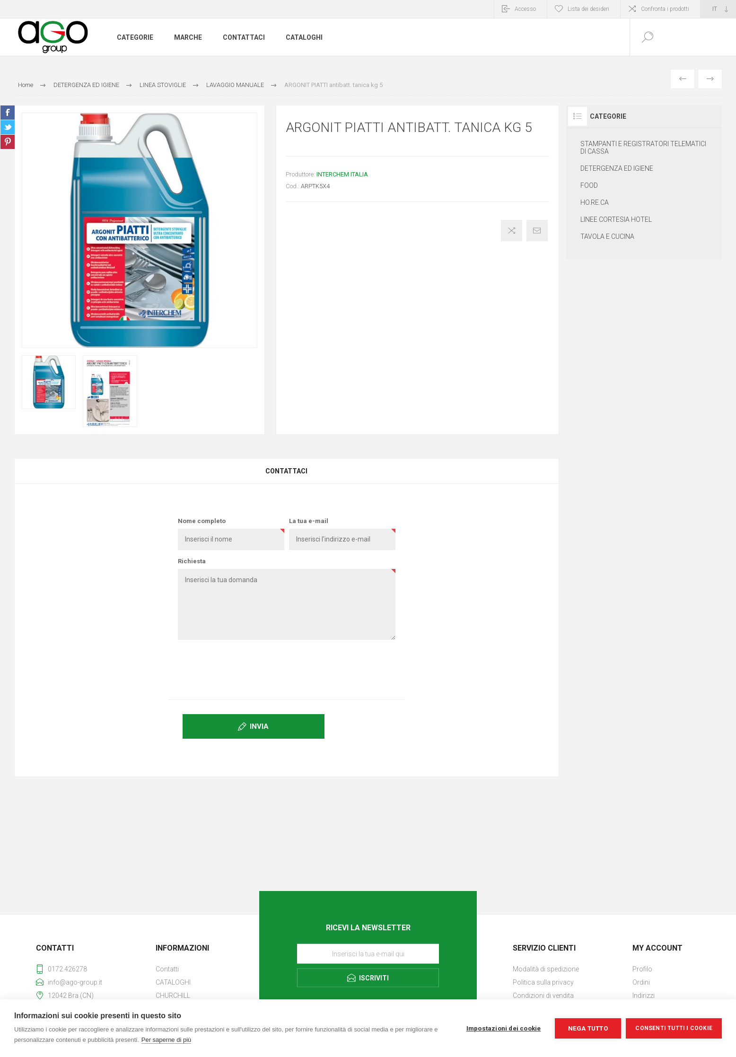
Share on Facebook (7, 112)
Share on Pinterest (7, 142)
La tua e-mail (308, 520)
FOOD (589, 185)
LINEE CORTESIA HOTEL (616, 219)
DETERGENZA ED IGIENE (616, 168)
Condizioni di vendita (543, 995)
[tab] (286, 471)
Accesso (525, 9)
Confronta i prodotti (665, 9)
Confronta (511, 230)
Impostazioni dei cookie (503, 1028)
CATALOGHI (173, 982)
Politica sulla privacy (543, 982)
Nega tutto (588, 1028)
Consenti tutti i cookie (673, 1028)
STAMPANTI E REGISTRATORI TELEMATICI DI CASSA (643, 147)
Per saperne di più (166, 1039)
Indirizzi (643, 995)
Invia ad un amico (537, 230)
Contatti (167, 969)
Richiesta (192, 561)
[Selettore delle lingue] (718, 9)
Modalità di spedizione (546, 969)
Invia (259, 726)
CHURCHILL (173, 995)
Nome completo (202, 520)
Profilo (642, 969)
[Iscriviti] (368, 953)
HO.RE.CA (594, 202)
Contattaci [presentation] (286, 471)
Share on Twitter (7, 127)
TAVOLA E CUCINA (607, 236)
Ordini (641, 982)
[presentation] (287, 665)
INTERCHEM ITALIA (342, 174)
